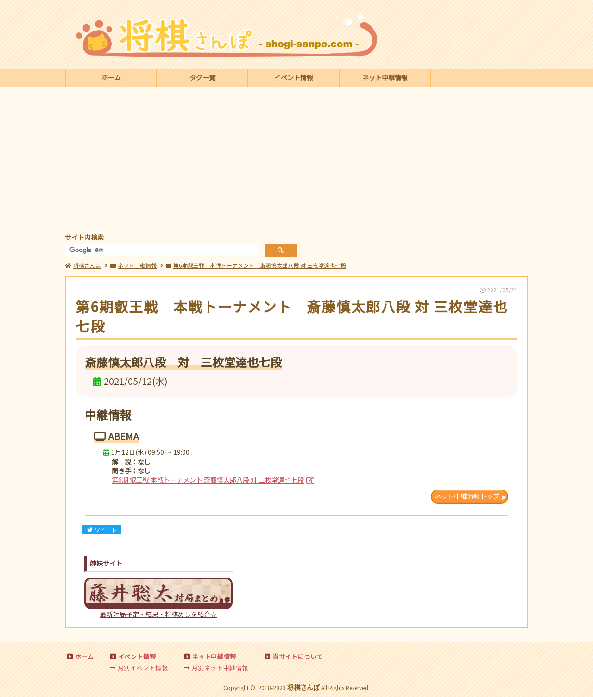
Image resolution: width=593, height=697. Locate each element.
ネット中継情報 (385, 77)
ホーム (111, 77)
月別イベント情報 (143, 667)
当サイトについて (297, 656)
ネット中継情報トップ (467, 496)
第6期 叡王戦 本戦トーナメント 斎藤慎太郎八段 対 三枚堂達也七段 (208, 479)
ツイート (102, 530)
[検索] (160, 250)
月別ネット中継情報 (220, 667)
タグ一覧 (202, 77)
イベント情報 (293, 77)
